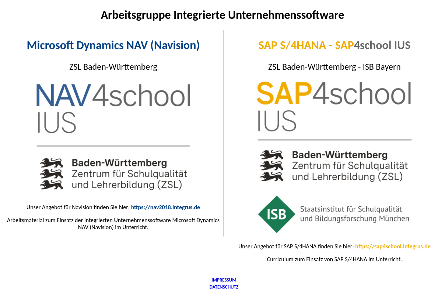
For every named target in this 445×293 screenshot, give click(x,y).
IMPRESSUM (223, 280)
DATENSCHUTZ (224, 287)
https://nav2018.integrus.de (165, 207)
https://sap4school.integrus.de (393, 246)
